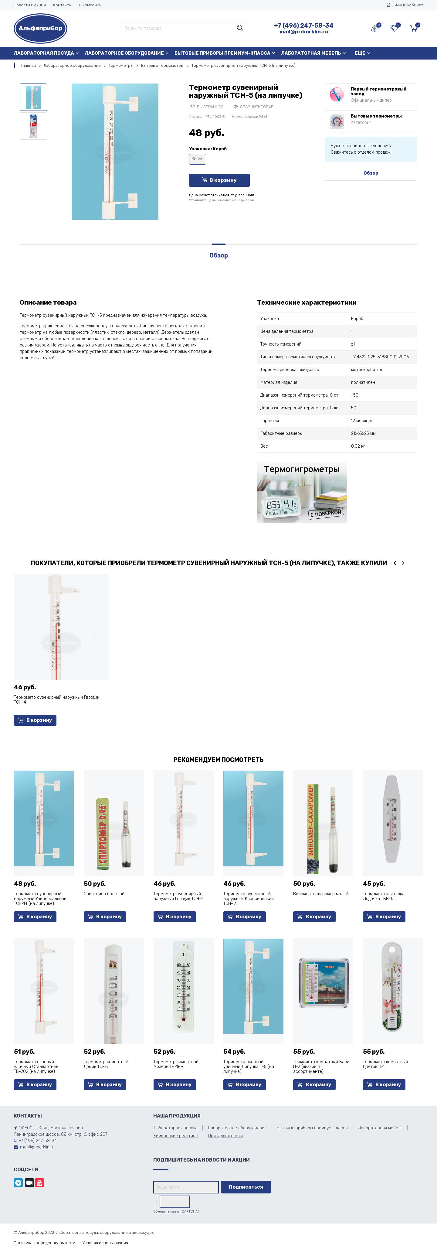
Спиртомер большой (104, 893)
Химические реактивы (175, 1135)
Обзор (371, 173)
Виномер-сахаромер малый (321, 893)
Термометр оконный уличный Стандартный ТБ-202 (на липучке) (36, 1066)
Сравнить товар (253, 106)
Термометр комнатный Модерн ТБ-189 (176, 1064)
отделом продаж (374, 152)
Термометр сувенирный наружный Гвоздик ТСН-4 (56, 700)
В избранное (207, 106)
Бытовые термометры (162, 65)
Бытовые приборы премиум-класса (222, 53)
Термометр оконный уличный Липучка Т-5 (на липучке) (248, 1066)
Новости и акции (30, 5)
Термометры (121, 65)
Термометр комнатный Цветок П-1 (385, 1064)
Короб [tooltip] (197, 159)
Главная (28, 65)
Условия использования (105, 1243)
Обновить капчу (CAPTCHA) (176, 1211)
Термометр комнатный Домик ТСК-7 (106, 1064)
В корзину (219, 180)
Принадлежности (225, 1135)
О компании (90, 5)
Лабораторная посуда (44, 53)
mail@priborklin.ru (303, 32)
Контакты (62, 5)
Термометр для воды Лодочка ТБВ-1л (383, 896)
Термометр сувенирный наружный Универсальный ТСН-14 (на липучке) (40, 898)
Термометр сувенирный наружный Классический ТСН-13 (248, 898)
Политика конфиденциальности (44, 1243)
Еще (360, 53)
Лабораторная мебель (311, 53)
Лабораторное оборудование (124, 53)
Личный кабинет (405, 5)
